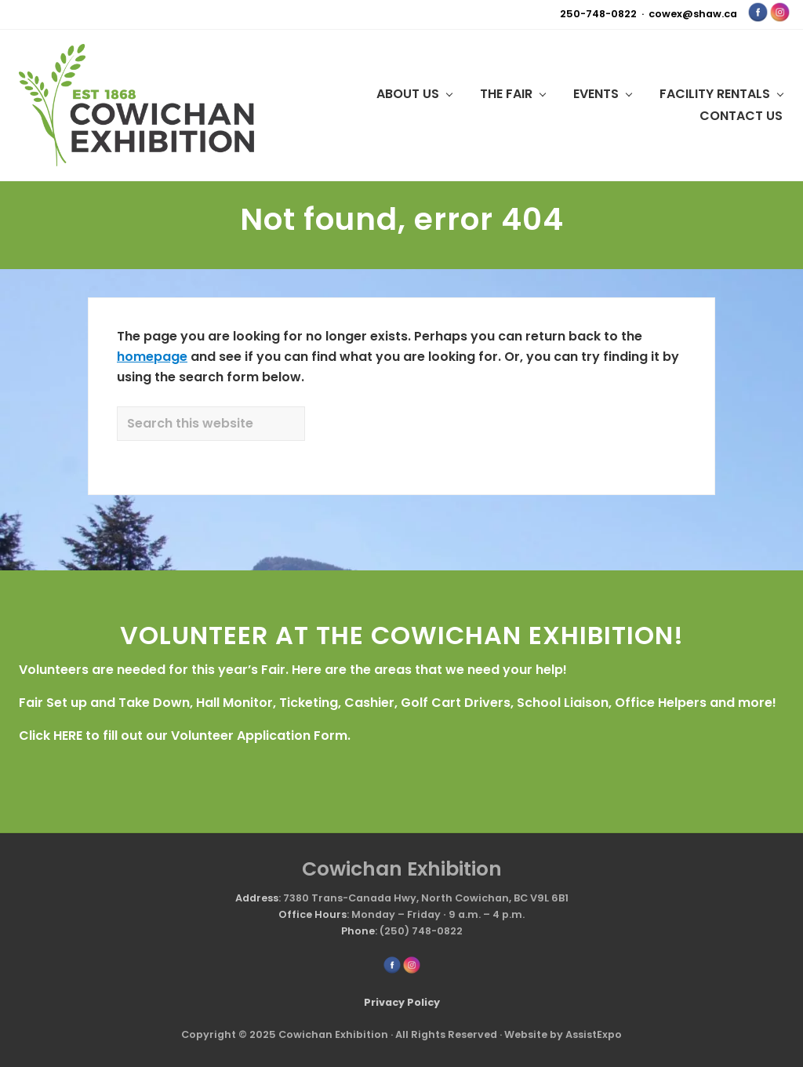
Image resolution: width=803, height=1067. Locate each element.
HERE (67, 736)
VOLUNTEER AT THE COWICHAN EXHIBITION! (402, 635)
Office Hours (312, 914)
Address (256, 898)
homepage (152, 357)
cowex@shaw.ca (693, 13)
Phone (358, 931)
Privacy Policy (402, 1002)
